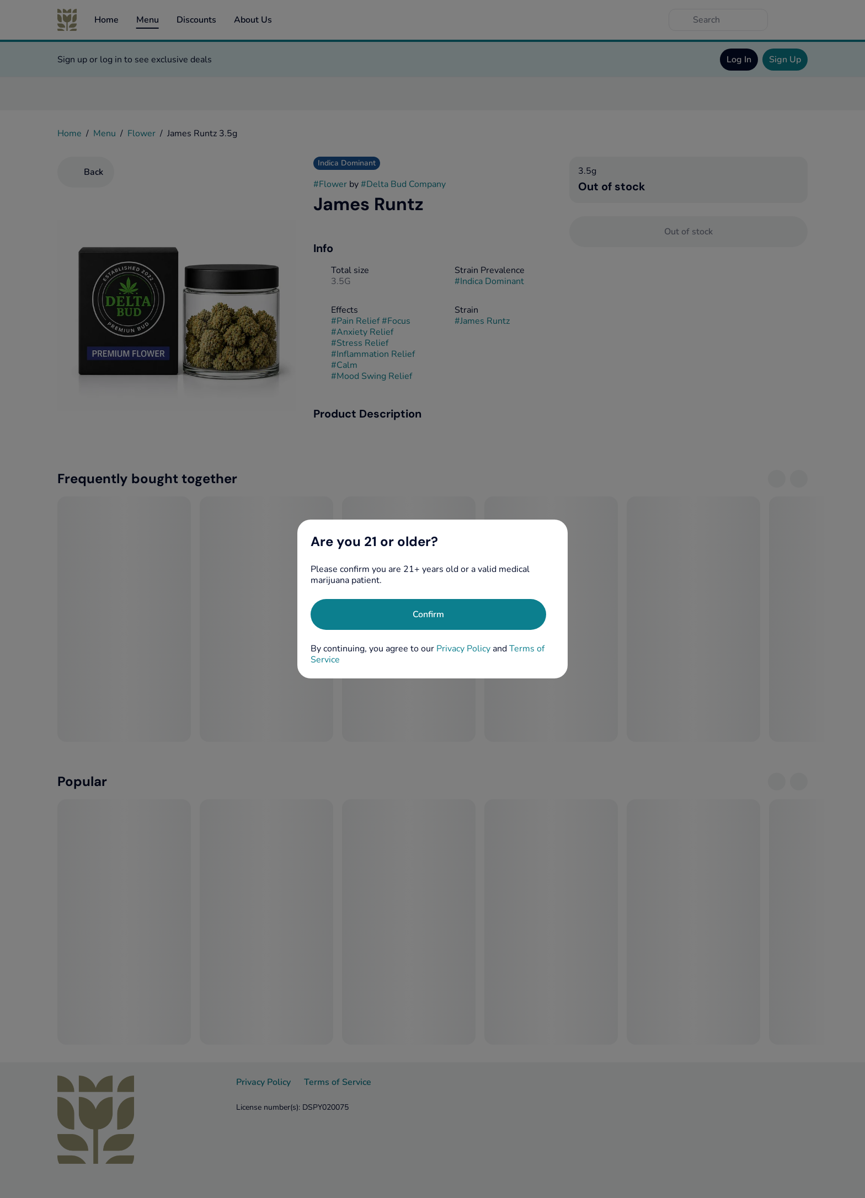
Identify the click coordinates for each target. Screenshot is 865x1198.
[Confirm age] (428, 614)
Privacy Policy (463, 649)
